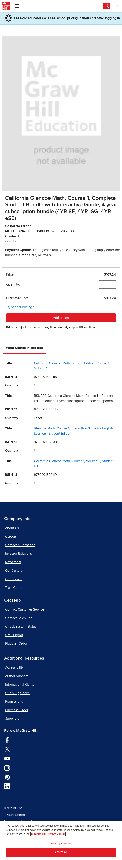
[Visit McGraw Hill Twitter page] (7, 749)
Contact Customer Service (24, 609)
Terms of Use (13, 808)
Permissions (14, 701)
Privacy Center (14, 814)
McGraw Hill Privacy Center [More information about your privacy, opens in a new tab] (48, 834)
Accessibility (14, 667)
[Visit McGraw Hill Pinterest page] (7, 777)
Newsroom (13, 562)
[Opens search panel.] (106, 6)
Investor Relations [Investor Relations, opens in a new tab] (18, 553)
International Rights (19, 684)
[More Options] (117, 6)
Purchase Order (16, 710)
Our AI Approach (17, 693)
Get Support (14, 635)
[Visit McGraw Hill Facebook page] (7, 740)
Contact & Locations (20, 545)
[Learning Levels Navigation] (17, 6)
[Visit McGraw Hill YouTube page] (7, 758)
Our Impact (13, 579)
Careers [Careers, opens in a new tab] (11, 536)
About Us (12, 528)
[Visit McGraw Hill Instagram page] (7, 767)
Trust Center (14, 587)
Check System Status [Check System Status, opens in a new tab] (20, 626)
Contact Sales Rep (18, 618)
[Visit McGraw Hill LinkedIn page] (7, 786)
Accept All (61, 852)
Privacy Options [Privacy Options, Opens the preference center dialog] (61, 844)
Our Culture (14, 570)
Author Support (16, 676)
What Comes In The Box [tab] (24, 348)
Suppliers (12, 718)
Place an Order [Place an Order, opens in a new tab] (16, 643)
